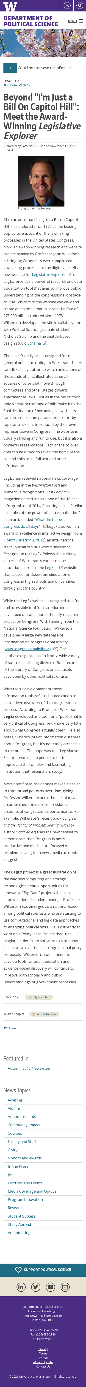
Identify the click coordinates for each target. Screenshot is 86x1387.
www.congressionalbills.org (31, 648)
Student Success (22, 1216)
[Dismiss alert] (10, 68)
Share (10, 1028)
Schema (37, 343)
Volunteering (19, 1232)
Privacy (43, 1349)
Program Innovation (25, 1199)
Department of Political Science (30, 21)
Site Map (43, 1358)
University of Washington (35, 1377)
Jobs (11, 1174)
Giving (13, 1149)
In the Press (18, 1166)
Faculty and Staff (39, 997)
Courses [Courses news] (15, 1133)
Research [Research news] (16, 1207)
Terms (43, 1353)
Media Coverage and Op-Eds (32, 1191)
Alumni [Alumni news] (14, 1108)
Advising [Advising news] (15, 1100)
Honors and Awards (25, 1158)
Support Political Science (43, 1270)
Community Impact (24, 1124)
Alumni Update (43, 1362)
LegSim (54, 567)
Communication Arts (24, 540)
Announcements (22, 1116)
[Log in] (67, 5)
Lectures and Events (25, 1183)
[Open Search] (80, 5)
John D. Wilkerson (44, 1014)
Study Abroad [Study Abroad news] (19, 1224)
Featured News (20, 85)
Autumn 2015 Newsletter (29, 1068)
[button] (41, 180)
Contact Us (43, 1366)
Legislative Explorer (51, 274)
